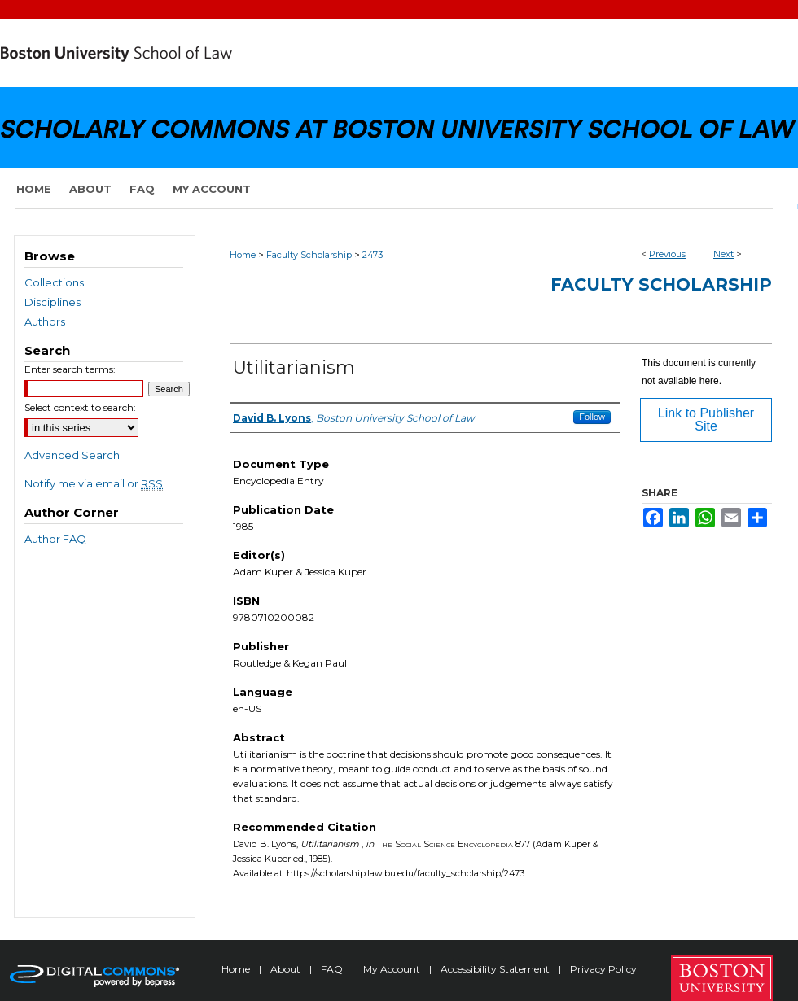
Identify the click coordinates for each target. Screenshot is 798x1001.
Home (243, 254)
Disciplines (52, 301)
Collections (54, 282)
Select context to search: (80, 407)
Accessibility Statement (496, 969)
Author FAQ (55, 538)
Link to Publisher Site (706, 419)
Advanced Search (72, 454)
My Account (393, 969)
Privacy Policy (603, 969)
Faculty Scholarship (309, 254)
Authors (44, 321)
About (286, 969)
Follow (592, 417)
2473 (372, 254)
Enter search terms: (70, 369)
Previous (667, 254)
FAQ (333, 969)
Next (723, 254)
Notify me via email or (93, 483)
